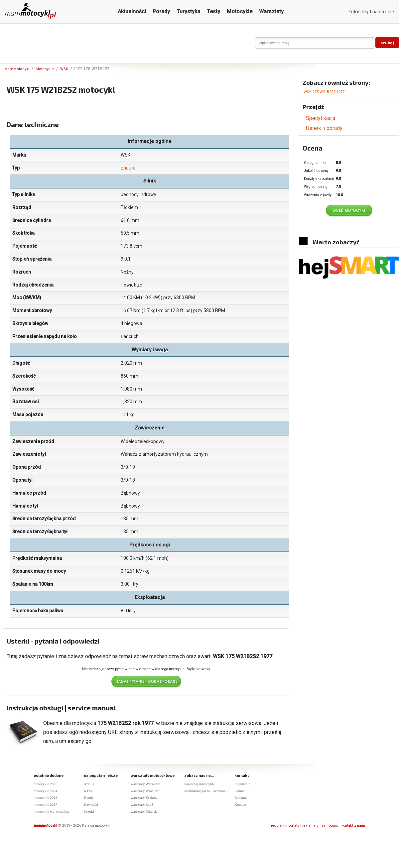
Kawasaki (91, 804)
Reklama (240, 797)
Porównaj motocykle (199, 784)
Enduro (128, 168)
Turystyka (188, 11)
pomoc (333, 825)
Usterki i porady (324, 128)
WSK (64, 69)
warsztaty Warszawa (146, 784)
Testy (213, 11)
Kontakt (240, 804)
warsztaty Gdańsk (144, 811)
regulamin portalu (285, 825)
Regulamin (242, 784)
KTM (88, 791)
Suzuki (89, 811)
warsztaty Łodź (142, 804)
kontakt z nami (353, 825)
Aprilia (89, 784)
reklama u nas (314, 825)
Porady (161, 11)
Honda (88, 797)
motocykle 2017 (45, 804)
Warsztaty (271, 11)
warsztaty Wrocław (145, 791)
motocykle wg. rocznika (51, 811)
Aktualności (132, 11)
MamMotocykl (16, 69)
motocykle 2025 (45, 784)
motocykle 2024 (45, 791)
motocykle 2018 (45, 797)
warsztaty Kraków (144, 797)
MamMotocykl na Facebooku (205, 791)
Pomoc (239, 791)
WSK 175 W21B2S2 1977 (324, 92)
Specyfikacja (320, 118)
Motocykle (239, 11)
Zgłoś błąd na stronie (371, 12)
